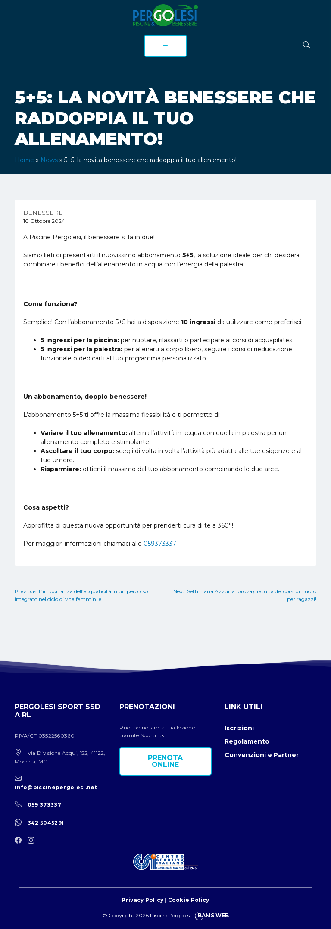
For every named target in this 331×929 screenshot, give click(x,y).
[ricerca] (306, 45)
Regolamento (247, 741)
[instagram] (33, 841)
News (49, 160)
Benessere (43, 212)
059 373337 (44, 804)
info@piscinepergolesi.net (56, 787)
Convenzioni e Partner (262, 755)
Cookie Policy (188, 900)
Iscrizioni (239, 728)
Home (24, 160)
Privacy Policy (142, 900)
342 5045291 (46, 823)
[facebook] (20, 841)
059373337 (160, 543)
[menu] (165, 46)
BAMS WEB (213, 915)
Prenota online (165, 761)
